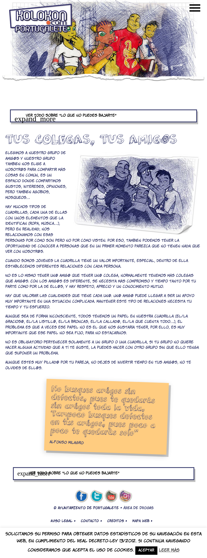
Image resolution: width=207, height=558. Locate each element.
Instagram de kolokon (125, 496)
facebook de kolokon (81, 496)
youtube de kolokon (111, 496)
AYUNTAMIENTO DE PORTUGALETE (88, 508)
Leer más (169, 550)
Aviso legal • (63, 521)
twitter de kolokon (96, 496)
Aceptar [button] (146, 550)
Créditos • (117, 521)
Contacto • (91, 521)
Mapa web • (142, 521)
